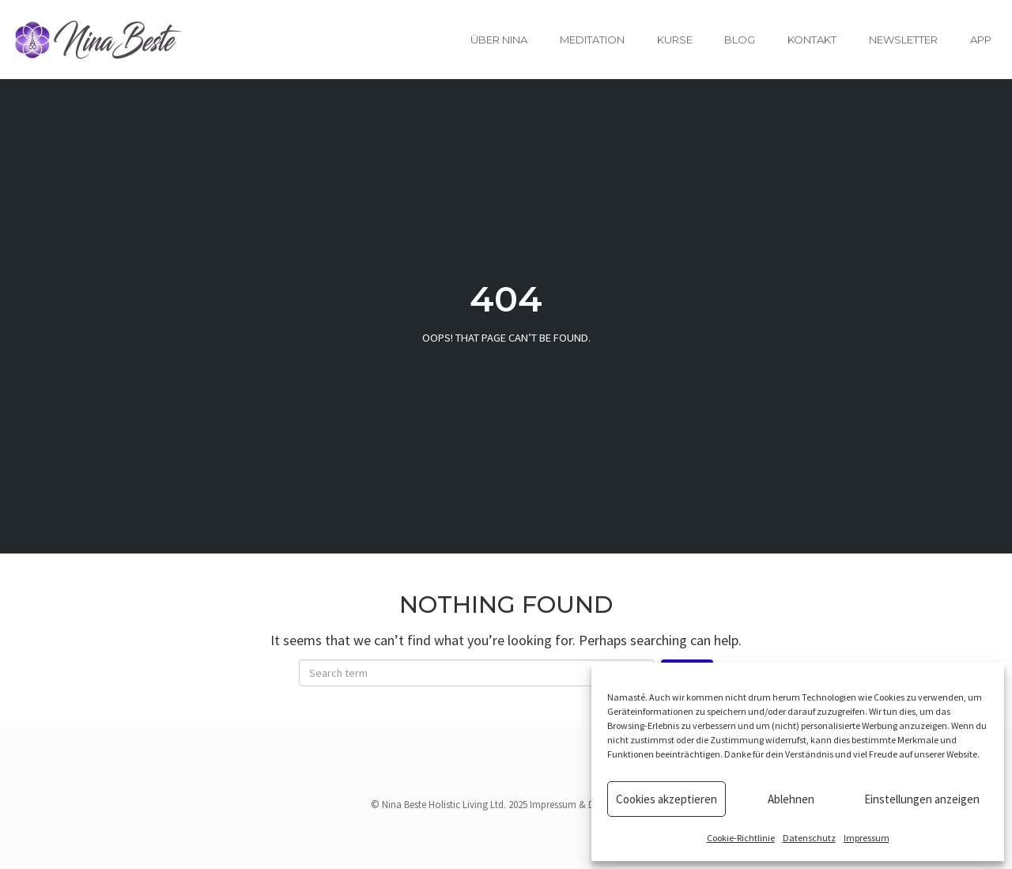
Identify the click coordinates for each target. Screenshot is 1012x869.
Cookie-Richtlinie (741, 838)
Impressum (866, 838)
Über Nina (498, 39)
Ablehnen (791, 799)
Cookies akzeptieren (666, 799)
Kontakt (811, 39)
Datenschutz (809, 838)
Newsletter (903, 39)
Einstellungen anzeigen (922, 799)
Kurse (675, 39)
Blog (739, 39)
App (980, 39)
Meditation (592, 39)
